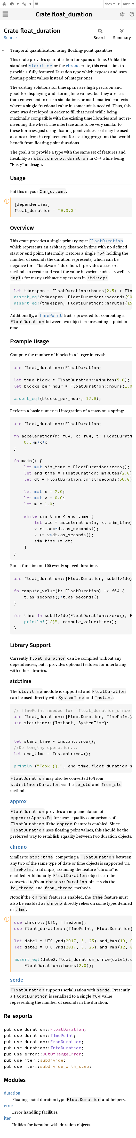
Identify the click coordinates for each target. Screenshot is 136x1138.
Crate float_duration (64, 14)
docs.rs (110, 4)
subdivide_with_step (64, 1066)
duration (12, 1093)
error (8, 1105)
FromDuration (65, 1041)
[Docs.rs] (4, 4)
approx (18, 801)
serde (16, 980)
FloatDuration (67, 1029)
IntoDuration (65, 1047)
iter (7, 1118)
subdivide (51, 1060)
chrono (72, 65)
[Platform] (27, 4)
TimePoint (62, 1035)
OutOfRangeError (62, 1053)
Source (10, 37)
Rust (126, 4)
